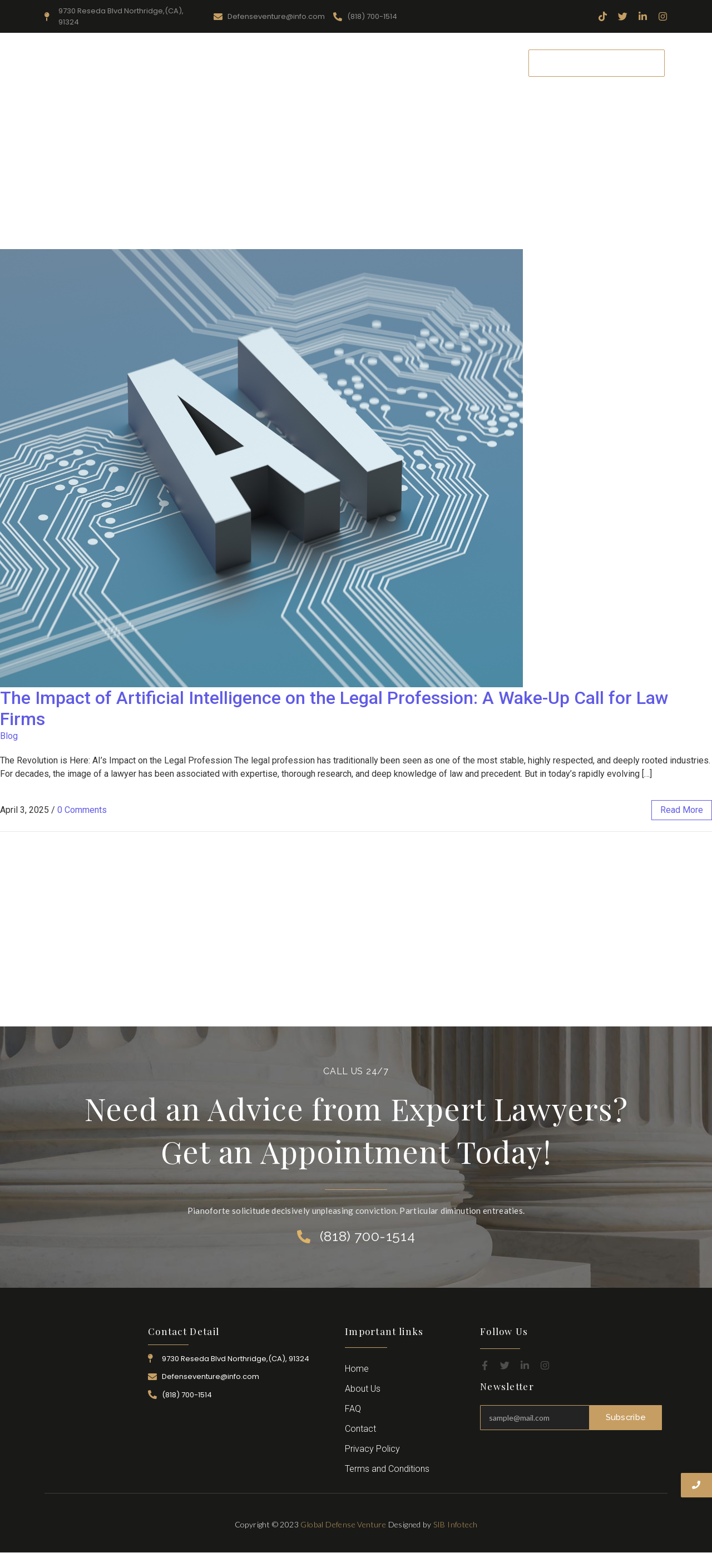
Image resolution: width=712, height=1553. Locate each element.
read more (681, 810)
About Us (214, 62)
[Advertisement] (356, 166)
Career (445, 62)
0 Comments (82, 810)
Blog (9, 736)
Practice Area (336, 62)
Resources (272, 62)
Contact (491, 62)
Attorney (397, 62)
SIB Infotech (455, 1524)
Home (164, 62)
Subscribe (625, 1417)
